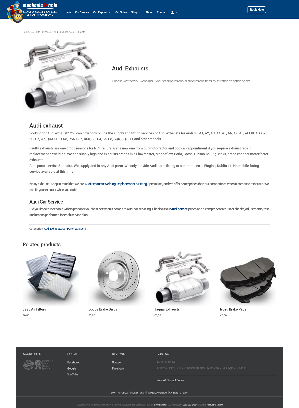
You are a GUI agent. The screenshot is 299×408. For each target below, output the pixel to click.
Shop (134, 12)
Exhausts (46, 32)
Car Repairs (100, 12)
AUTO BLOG (123, 392)
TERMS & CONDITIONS (157, 392)
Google (71, 368)
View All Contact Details (170, 380)
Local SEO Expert (190, 404)
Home (67, 12)
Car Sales (121, 12)
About (149, 12)
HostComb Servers (215, 404)
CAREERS (173, 392)
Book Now (257, 10)
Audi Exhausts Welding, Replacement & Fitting (115, 184)
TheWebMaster (159, 404)
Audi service (179, 209)
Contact (161, 12)
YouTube (72, 374)
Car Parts (35, 32)
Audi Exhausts (61, 32)
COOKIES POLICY (137, 392)
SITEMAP (184, 392)
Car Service (82, 12)
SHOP (113, 392)
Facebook (73, 362)
